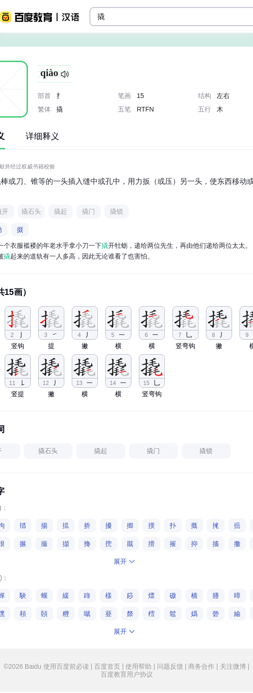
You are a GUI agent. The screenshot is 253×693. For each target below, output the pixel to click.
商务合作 (201, 666)
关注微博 (233, 666)
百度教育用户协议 (127, 674)
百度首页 (107, 666)
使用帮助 (139, 666)
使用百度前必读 (67, 666)
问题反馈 (170, 666)
